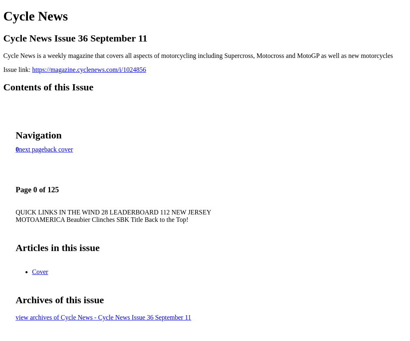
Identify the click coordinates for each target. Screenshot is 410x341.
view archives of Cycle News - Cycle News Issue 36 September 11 (103, 317)
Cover (40, 271)
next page (31, 149)
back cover (58, 149)
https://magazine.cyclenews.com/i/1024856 (89, 69)
